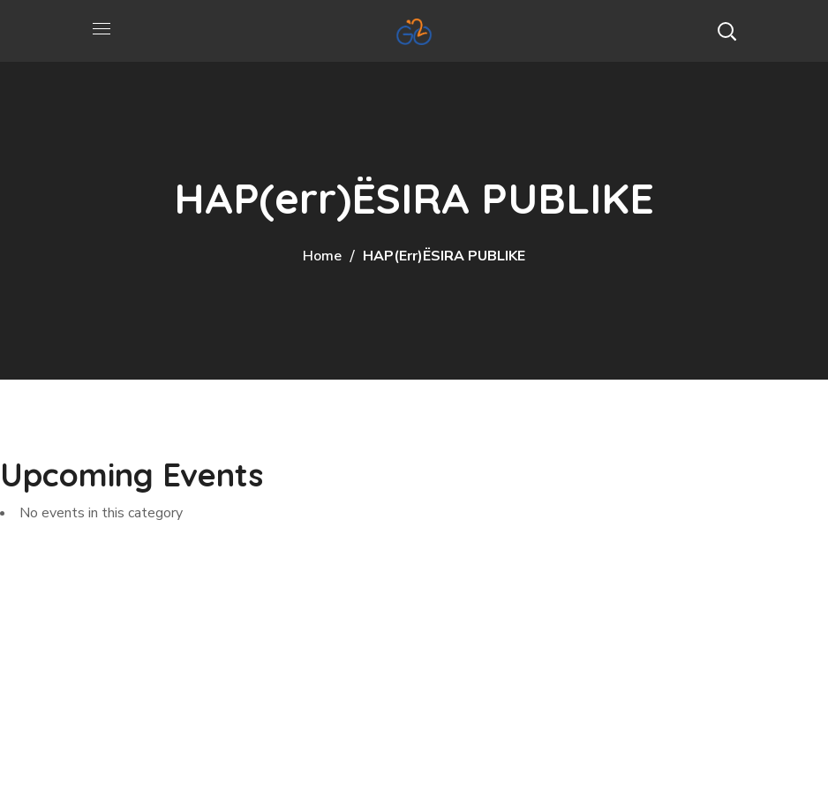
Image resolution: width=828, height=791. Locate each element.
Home (322, 256)
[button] (726, 31)
